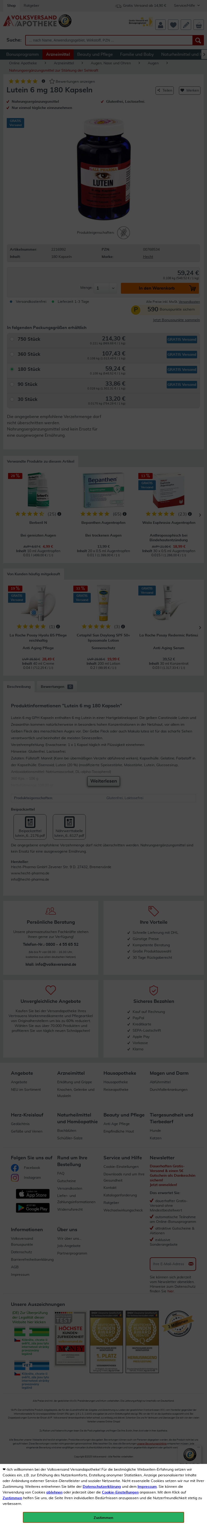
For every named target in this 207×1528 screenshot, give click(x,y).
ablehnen (54, 1492)
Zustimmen (12, 1498)
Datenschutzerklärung (102, 1487)
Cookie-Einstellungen (120, 1492)
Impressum (147, 1487)
